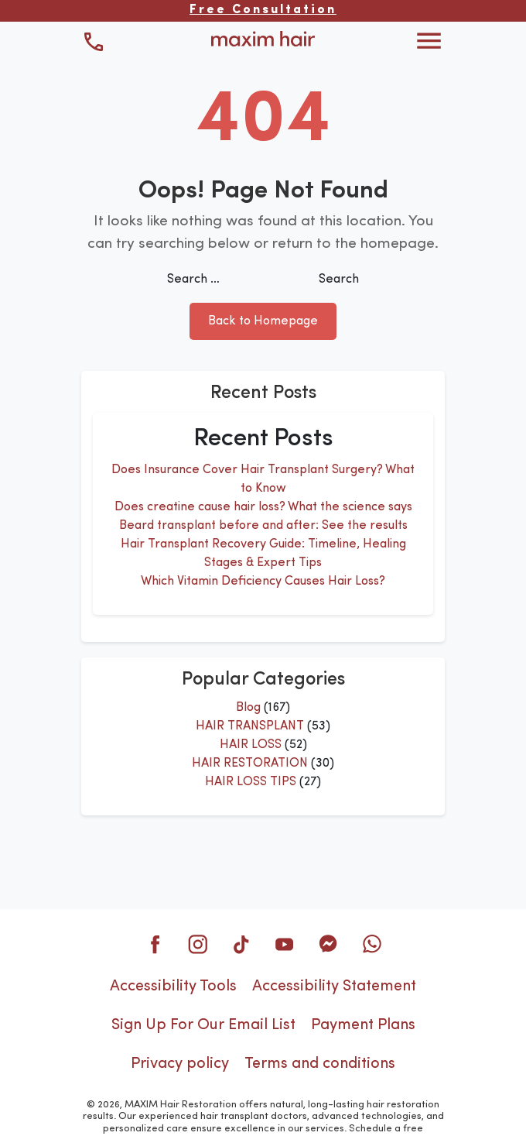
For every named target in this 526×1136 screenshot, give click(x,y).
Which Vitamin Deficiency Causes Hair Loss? (263, 581)
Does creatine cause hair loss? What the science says (263, 507)
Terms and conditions (319, 1064)
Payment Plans (363, 1025)
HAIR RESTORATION (250, 763)
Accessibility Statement (334, 986)
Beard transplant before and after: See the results (263, 526)
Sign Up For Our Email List (203, 1025)
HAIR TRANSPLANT (250, 726)
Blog (248, 708)
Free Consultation (263, 10)
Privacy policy (180, 1064)
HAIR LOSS (251, 745)
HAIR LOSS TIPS (250, 782)
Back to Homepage (263, 321)
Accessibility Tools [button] (173, 986)
